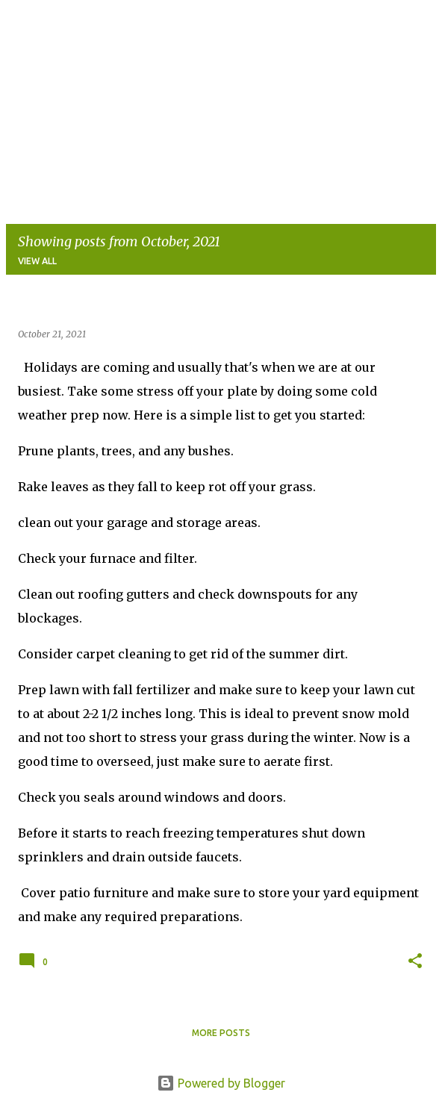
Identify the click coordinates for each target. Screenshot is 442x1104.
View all (37, 261)
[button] (415, 961)
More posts (221, 1033)
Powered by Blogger (221, 1083)
